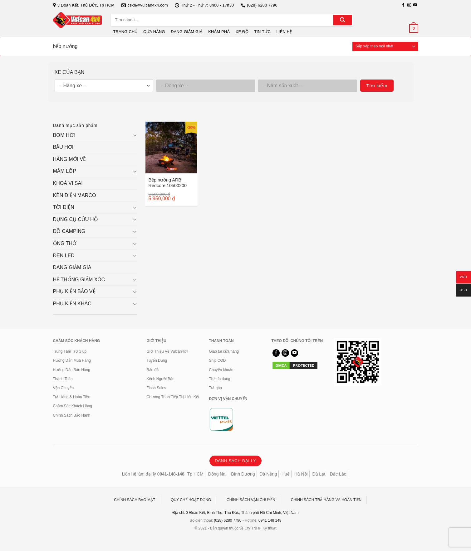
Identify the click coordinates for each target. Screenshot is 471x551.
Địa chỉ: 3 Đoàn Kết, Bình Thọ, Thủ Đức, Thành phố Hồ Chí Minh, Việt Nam (236, 512)
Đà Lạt (318, 473)
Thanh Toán (63, 379)
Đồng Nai (217, 473)
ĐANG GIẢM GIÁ (187, 31)
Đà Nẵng (268, 473)
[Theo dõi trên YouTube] (415, 5)
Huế (286, 473)
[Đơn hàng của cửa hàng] (385, 46)
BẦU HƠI (63, 147)
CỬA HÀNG (154, 31)
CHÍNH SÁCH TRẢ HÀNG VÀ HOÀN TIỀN (326, 500)
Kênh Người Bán (160, 379)
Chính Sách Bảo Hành (72, 415)
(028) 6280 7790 (227, 520)
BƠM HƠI (64, 135)
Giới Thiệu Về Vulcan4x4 (167, 351)
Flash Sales (156, 388)
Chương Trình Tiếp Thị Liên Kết (173, 397)
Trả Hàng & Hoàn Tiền (72, 397)
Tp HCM (195, 473)
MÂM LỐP (64, 171)
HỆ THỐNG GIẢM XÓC (79, 279)
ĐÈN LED (64, 255)
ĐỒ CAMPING (69, 231)
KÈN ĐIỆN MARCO (74, 195)
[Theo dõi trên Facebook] (403, 5)
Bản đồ (153, 370)
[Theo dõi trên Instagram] (409, 5)
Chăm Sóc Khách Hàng (72, 406)
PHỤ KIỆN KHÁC (72, 303)
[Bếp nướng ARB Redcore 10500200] (171, 147)
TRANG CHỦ (125, 31)
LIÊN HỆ (284, 31)
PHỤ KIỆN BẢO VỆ (74, 291)
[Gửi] (342, 20)
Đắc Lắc (338, 473)
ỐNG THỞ (64, 243)
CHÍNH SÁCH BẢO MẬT (134, 500)
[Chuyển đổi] (134, 135)
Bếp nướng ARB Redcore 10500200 (168, 182)
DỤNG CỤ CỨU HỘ (75, 219)
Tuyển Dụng (157, 360)
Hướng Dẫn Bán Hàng (71, 370)
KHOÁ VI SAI (68, 183)
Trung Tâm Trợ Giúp (70, 351)
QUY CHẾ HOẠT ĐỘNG (191, 500)
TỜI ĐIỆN (63, 207)
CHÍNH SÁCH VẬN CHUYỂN (251, 500)
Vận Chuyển (63, 388)
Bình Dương (243, 473)
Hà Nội (301, 473)
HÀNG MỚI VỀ (69, 159)
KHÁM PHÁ (219, 31)
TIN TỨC (262, 31)
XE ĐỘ (242, 31)
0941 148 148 (269, 520)
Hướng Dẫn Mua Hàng (72, 360)
